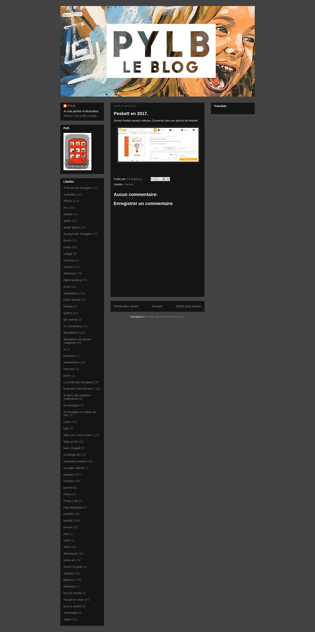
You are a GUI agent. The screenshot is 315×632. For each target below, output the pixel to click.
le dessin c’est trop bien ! (78, 388)
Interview (69, 369)
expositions (70, 293)
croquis (68, 266)
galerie (67, 313)
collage (67, 253)
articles (67, 214)
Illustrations (70, 332)
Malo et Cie (70, 441)
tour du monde (72, 593)
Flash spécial (71, 299)
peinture (68, 474)
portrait (67, 520)
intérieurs (69, 356)
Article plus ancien (188, 306)
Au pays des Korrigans (77, 233)
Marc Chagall (71, 448)
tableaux (68, 579)
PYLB (71, 105)
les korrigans (71, 405)
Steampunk (70, 553)
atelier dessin (71, 227)
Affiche (67, 201)
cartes (67, 247)
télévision (69, 586)
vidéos (67, 619)
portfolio (68, 514)
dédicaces (69, 273)
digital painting (72, 280)
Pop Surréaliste (73, 507)
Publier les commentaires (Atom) (166, 316)
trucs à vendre (72, 606)
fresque (68, 306)
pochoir (68, 487)
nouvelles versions (75, 461)
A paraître (69, 194)
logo (66, 428)
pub (65, 533)
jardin (66, 375)
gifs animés (70, 319)
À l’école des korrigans (77, 188)
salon (66, 546)
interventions (71, 362)
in (64, 349)
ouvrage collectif (73, 468)
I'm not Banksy (72, 326)
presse (67, 527)
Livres (67, 421)
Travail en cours (73, 599)
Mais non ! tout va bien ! (78, 435)
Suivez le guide (73, 566)
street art (69, 560)
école (66, 286)
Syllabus (68, 573)
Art (65, 207)
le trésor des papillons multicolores (77, 397)
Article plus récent (126, 306)
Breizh (67, 240)
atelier (67, 220)
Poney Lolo (70, 501)
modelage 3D (71, 454)
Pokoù (67, 494)
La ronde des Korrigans (78, 382)
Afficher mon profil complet (80, 115)
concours (69, 260)
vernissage (70, 612)
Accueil (157, 306)
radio (66, 540)
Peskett (129, 184)
